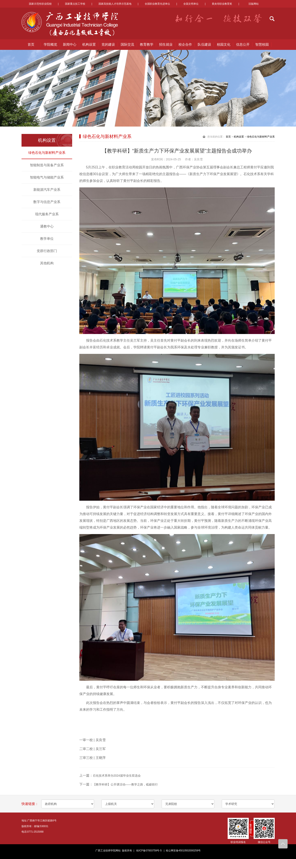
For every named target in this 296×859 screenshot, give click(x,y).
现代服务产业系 (47, 214)
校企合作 (185, 44)
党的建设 (108, 44)
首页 (31, 44)
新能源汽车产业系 (46, 189)
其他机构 (47, 263)
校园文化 (223, 44)
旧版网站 (254, 3)
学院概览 (50, 44)
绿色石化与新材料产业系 (46, 152)
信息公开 (243, 44)
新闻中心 (69, 44)
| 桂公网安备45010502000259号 (181, 850)
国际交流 (127, 44)
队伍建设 (204, 44)
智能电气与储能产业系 (47, 177)
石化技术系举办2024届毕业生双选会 (117, 775)
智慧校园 (262, 44)
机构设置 (89, 44)
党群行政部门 (47, 251)
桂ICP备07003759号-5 (149, 850)
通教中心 (47, 226)
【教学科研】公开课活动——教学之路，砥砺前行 (125, 784)
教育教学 (146, 44)
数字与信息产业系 (46, 202)
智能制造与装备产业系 (47, 165)
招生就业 (166, 44)
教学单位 (47, 238)
